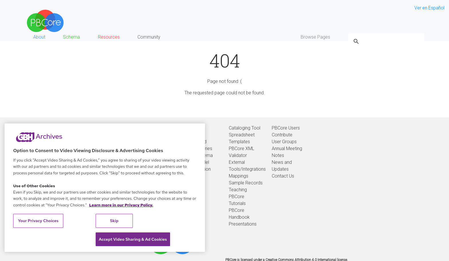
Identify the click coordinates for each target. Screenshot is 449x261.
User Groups (284, 141)
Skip (114, 220)
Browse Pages (315, 37)
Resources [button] (109, 37)
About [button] (39, 37)
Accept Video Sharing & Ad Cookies (133, 239)
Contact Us (283, 176)
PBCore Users (286, 128)
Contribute (282, 135)
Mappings (238, 176)
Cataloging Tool (244, 128)
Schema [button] (71, 37)
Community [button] (148, 37)
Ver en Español (429, 8)
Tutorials (237, 203)
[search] (385, 41)
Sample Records (246, 183)
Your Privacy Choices (38, 220)
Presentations (243, 224)
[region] (105, 187)
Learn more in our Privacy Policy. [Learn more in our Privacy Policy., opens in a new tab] (121, 205)
